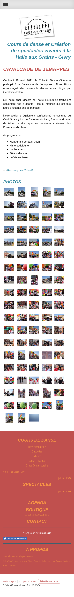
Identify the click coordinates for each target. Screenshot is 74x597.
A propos (37, 549)
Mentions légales (9, 581)
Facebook (45, 533)
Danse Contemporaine (37, 465)
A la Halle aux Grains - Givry (14, 471)
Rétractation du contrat (49, 581)
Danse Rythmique (37, 447)
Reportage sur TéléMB (20, 170)
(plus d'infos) (64, 478)
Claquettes (37, 451)
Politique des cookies (27, 581)
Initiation (37, 456)
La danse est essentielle (37, 514)
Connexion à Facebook (15, 538)
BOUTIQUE (37, 509)
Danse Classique (37, 461)
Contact (37, 521)
